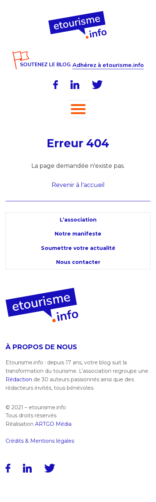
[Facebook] (55, 84)
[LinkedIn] (74, 84)
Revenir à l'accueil (78, 184)
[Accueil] (78, 13)
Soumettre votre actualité (78, 248)
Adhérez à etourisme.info (108, 65)
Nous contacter (78, 262)
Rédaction (19, 379)
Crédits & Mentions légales (40, 441)
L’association (78, 219)
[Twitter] (97, 84)
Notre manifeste (78, 233)
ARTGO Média (53, 424)
